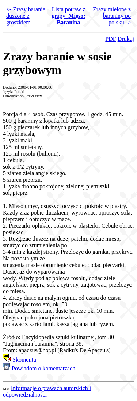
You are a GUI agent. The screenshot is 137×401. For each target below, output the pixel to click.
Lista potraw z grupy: (68, 15)
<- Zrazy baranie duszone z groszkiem (25, 15)
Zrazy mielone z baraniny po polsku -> (112, 15)
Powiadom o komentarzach (39, 368)
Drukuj (126, 39)
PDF (110, 39)
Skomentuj (20, 360)
